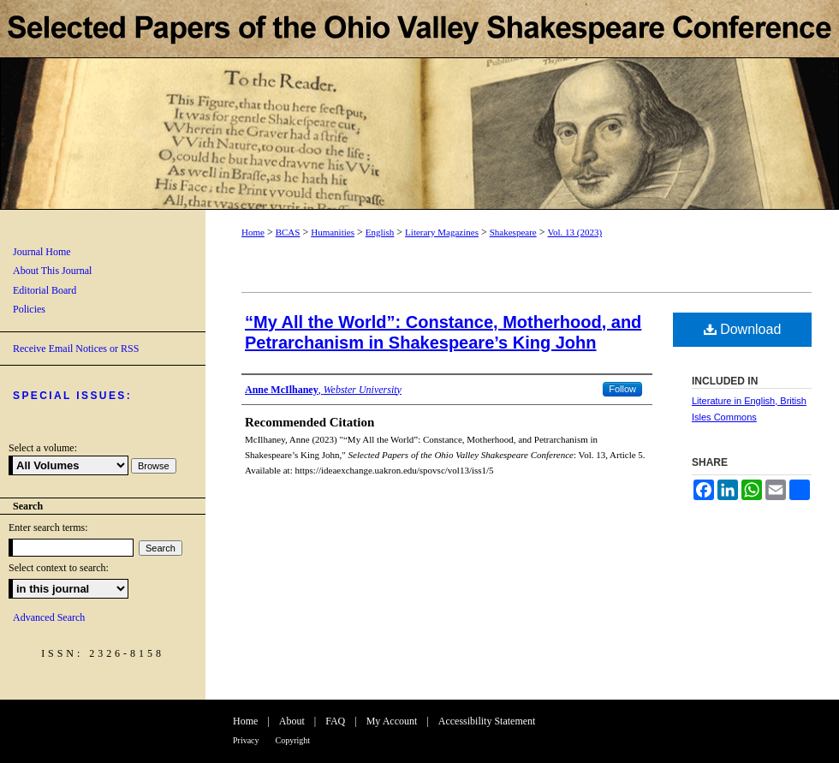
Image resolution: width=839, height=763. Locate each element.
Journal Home (42, 252)
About (292, 721)
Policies (29, 309)
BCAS (288, 232)
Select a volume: (43, 448)
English (380, 232)
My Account (392, 721)
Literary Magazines (442, 232)
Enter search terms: (48, 528)
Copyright (293, 740)
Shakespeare (513, 232)
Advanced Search (49, 617)
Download (743, 329)
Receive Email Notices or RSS (76, 349)
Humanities (332, 232)
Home (253, 232)
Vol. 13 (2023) (574, 232)
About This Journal (52, 271)
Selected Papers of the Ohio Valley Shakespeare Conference (419, 105)
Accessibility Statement (487, 721)
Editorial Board (44, 290)
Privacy (246, 740)
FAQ (335, 721)
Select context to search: (59, 568)
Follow (622, 389)
